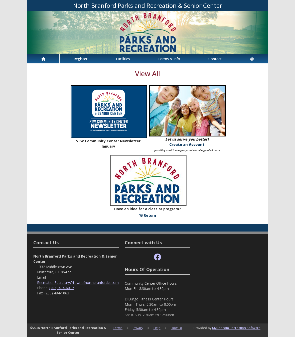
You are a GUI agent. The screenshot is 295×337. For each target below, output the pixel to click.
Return (147, 215)
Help (157, 327)
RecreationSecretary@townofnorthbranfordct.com (78, 282)
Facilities (123, 58)
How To (176, 327)
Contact (215, 58)
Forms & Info (169, 58)
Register (80, 58)
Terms (117, 327)
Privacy (138, 327)
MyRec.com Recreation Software (236, 327)
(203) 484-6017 (61, 287)
